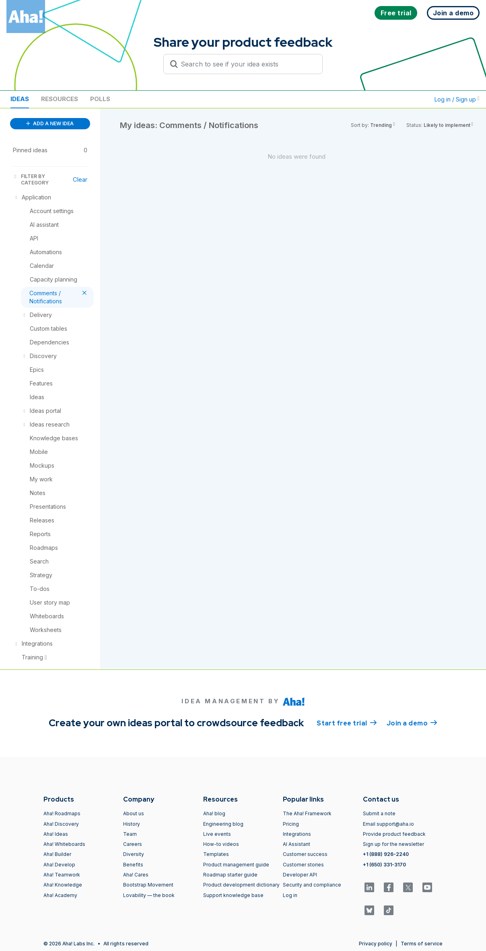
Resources (59, 99)
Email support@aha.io (388, 824)
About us (133, 813)
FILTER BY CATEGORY (31, 179)
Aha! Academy (60, 895)
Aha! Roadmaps (61, 813)
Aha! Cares (135, 875)
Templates (216, 854)
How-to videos (221, 844)
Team (130, 834)
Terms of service (422, 944)
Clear (80, 179)
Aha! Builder (57, 854)
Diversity (133, 854)
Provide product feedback (394, 834)
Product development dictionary (241, 885)
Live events (217, 834)
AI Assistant (296, 844)
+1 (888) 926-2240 (386, 854)
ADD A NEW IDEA (50, 123)
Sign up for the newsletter (393, 844)
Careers (132, 844)
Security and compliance (312, 885)
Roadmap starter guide (230, 875)
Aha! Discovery (61, 824)
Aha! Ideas (55, 834)
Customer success (305, 854)
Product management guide (236, 865)
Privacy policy (375, 944)
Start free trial (347, 722)
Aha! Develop (59, 865)
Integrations (297, 834)
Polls (100, 99)
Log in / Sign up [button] (457, 99)
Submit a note (379, 813)
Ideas (19, 99)
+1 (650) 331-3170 (384, 865)
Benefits (133, 865)
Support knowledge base (233, 895)
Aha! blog (214, 813)
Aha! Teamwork (61, 875)
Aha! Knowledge (62, 885)
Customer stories (303, 865)
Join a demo (412, 722)
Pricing (291, 824)
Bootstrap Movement (148, 885)
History (131, 824)
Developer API (300, 875)
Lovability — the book (149, 895)
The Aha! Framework (307, 813)
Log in (290, 895)
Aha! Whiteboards (64, 844)
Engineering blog (223, 824)
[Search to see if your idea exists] (246, 64)
